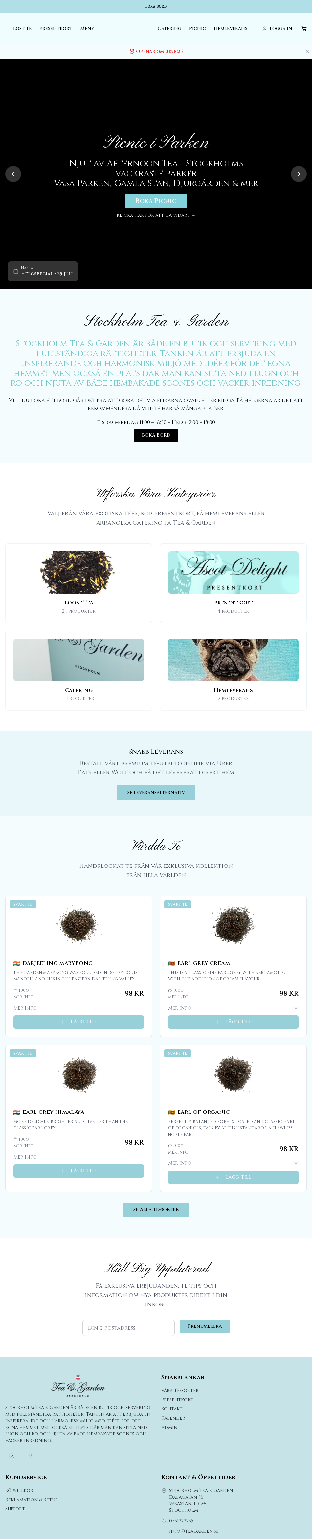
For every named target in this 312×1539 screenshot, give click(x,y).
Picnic (197, 29)
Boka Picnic (156, 201)
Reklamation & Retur (31, 1500)
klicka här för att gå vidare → (156, 215)
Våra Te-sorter (180, 1391)
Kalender (173, 1419)
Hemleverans (230, 29)
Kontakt (172, 1409)
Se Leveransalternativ (156, 793)
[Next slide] (299, 174)
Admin (169, 1428)
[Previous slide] (13, 174)
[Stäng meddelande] (307, 52)
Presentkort (55, 29)
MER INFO (78, 1008)
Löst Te (22, 29)
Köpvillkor (19, 1491)
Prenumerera (205, 1327)
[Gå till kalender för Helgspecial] (43, 271)
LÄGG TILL (78, 1022)
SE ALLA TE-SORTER (156, 1210)
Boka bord (156, 6)
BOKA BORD (156, 435)
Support (15, 1509)
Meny (87, 29)
